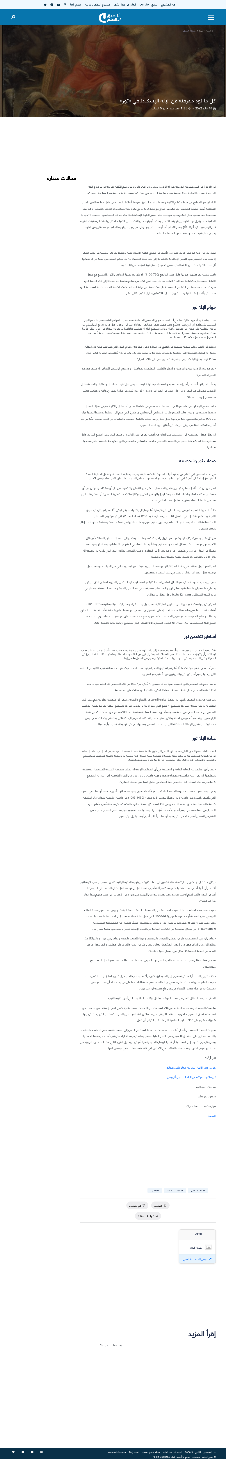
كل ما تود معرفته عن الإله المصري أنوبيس (191, 1076)
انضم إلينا (75, 4)
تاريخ (201, 30)
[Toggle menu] (211, 18)
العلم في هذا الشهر (125, 4)
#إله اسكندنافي (198, 1190)
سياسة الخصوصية (117, 1451)
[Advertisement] (148, 153)
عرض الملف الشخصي (195, 1259)
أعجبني (160, 1205)
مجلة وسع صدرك (151, 1451)
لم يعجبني (137, 1205)
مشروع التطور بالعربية (97, 4)
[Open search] (13, 16)
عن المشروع (168, 4)
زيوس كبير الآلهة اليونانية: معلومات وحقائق (191, 1067)
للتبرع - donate (148, 4)
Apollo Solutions (161, 1456)
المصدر (211, 1115)
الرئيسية (209, 30)
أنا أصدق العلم (177, 1456)
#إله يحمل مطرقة (175, 1190)
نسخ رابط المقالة (148, 1215)
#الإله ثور (155, 1190)
